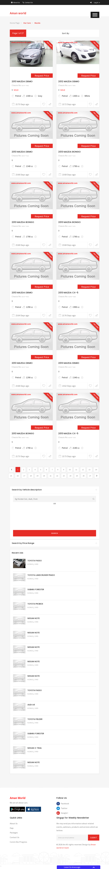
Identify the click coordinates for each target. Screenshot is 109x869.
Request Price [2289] (42, 216)
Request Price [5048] (34, 582)
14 (96, 469)
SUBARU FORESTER (35, 589)
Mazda (37, 23)
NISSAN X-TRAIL (34, 749)
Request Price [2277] (88, 427)
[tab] (54, 489)
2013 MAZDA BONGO (69, 151)
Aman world (18, 13)
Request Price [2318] (88, 357)
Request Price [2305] (42, 357)
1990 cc (76, 307)
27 (90, 476)
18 (31, 476)
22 (57, 476)
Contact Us (28, 2)
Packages (14, 834)
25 (77, 476)
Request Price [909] (42, 75)
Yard (36, 564)
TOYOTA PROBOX (35, 604)
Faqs (12, 829)
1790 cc (76, 166)
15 (11, 476)
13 (89, 469)
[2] (96, 475)
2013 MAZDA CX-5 (68, 292)
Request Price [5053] (34, 741)
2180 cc (76, 447)
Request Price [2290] (88, 216)
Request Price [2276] (42, 427)
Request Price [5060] (34, 640)
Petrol (18, 95)
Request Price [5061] (34, 625)
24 (70, 476)
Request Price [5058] (34, 669)
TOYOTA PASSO (34, 560)
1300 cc (29, 95)
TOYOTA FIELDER (34, 720)
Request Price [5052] (34, 756)
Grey (40, 95)
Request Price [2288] (88, 145)
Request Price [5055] (34, 712)
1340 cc (29, 166)
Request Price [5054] (34, 727)
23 (64, 476)
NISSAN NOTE (33, 618)
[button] (95, 2)
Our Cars (27, 23)
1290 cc (29, 307)
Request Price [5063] (34, 567)
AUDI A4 (31, 705)
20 (44, 476)
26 (83, 476)
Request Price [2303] (88, 286)
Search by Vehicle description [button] (54, 489)
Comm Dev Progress (18, 843)
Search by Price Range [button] (54, 543)
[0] (11, 469)
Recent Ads (17, 552)
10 (70, 469)
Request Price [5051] (34, 596)
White (87, 95)
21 (50, 476)
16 (18, 476)
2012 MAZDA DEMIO (68, 81)
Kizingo (30, 564)
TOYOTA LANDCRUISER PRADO (41, 575)
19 (37, 476)
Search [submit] (54, 533)
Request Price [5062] (34, 611)
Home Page (15, 23)
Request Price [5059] (34, 654)
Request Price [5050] (34, 770)
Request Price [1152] (88, 75)
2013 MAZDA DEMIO (22, 81)
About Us (15, 2)
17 (24, 476)
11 (76, 469)
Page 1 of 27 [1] (18, 33)
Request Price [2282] (42, 145)
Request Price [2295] (42, 286)
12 (83, 469)
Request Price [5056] (34, 698)
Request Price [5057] (34, 683)
